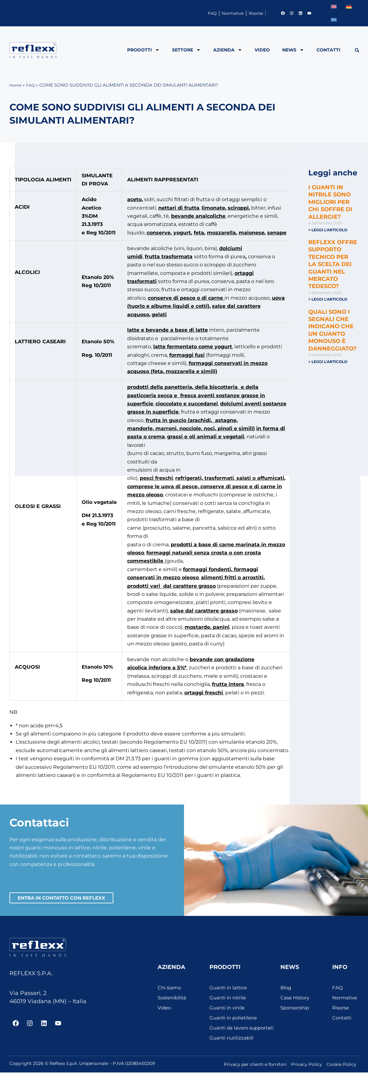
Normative (210, 13)
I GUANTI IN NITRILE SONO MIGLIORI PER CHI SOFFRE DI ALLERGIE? (330, 202)
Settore (186, 50)
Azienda (227, 50)
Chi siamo (170, 989)
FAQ (176, 13)
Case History (295, 999)
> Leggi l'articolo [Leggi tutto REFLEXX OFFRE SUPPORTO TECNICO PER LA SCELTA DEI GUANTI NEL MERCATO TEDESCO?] (327, 299)
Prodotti (143, 50)
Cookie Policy (341, 1072)
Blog (286, 989)
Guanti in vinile (228, 1009)
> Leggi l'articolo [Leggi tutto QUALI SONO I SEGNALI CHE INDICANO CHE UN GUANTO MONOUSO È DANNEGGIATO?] (327, 362)
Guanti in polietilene (234, 1019)
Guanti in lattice (229, 989)
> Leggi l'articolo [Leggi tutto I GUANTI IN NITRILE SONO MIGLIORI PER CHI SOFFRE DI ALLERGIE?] (327, 229)
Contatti (328, 50)
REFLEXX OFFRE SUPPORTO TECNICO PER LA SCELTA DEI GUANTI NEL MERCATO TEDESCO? (332, 264)
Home (16, 85)
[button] (357, 50)
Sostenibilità (173, 999)
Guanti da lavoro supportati (229, 1032)
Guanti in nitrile (228, 999)
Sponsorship (296, 1009)
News (293, 50)
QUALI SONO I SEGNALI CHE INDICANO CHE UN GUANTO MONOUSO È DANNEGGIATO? (332, 331)
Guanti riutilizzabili (232, 1045)
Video (262, 50)
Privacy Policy (306, 1072)
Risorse (248, 13)
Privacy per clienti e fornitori (255, 1072)
